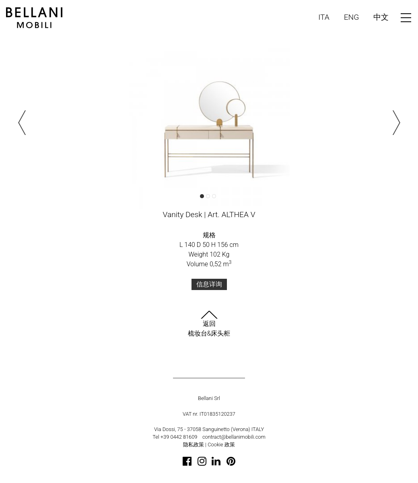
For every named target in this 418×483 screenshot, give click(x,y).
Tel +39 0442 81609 (174, 437)
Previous (23, 122)
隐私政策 (193, 445)
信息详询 (209, 284)
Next (394, 122)
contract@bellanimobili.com (234, 437)
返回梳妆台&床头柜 (209, 324)
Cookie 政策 (221, 445)
